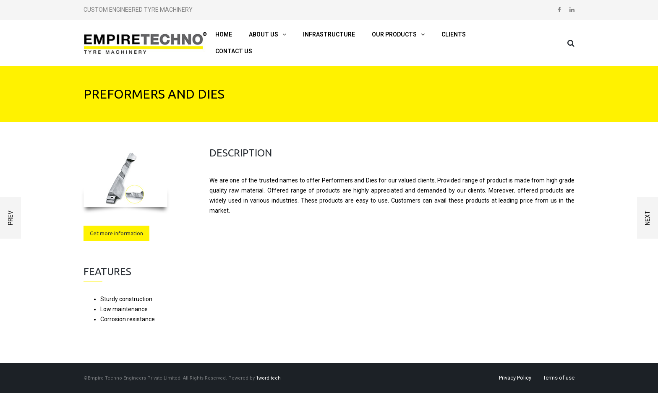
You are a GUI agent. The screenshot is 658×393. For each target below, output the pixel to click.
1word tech (268, 378)
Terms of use (558, 378)
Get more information (116, 233)
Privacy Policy (515, 378)
